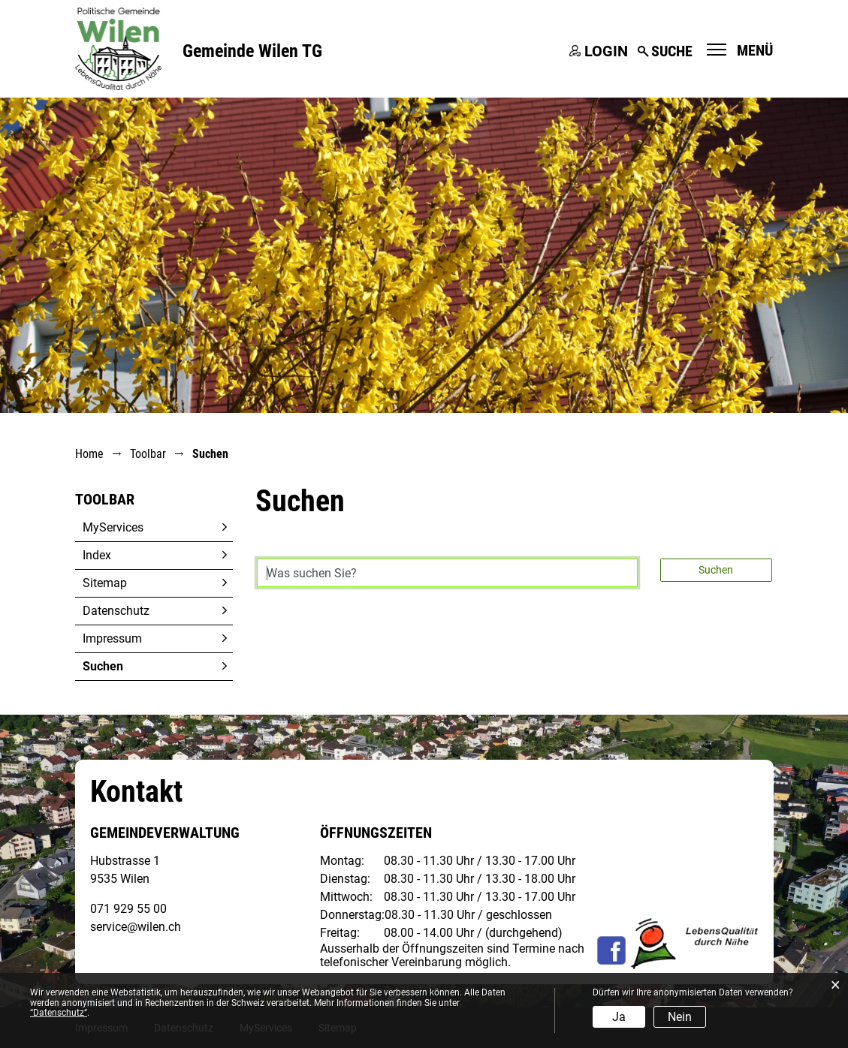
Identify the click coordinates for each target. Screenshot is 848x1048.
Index (97, 555)
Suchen (139, 666)
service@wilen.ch (135, 927)
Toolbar (104, 499)
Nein (680, 1017)
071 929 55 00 (128, 909)
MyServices (113, 527)
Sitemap (105, 583)
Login (606, 51)
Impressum (112, 638)
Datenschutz (116, 611)
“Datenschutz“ (58, 1012)
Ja (619, 1017)
